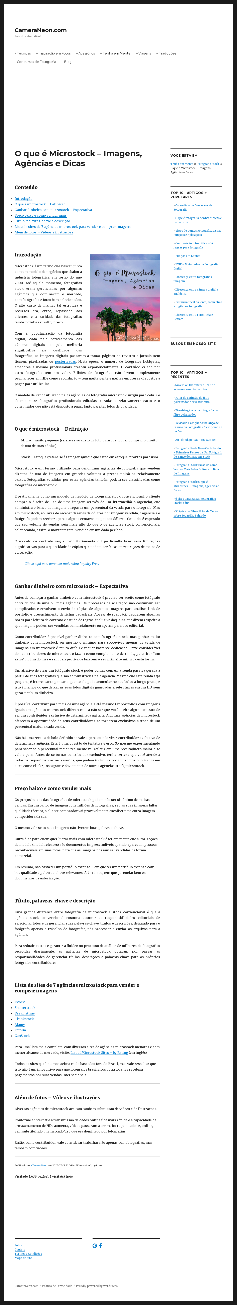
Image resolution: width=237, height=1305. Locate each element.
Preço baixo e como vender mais (41, 215)
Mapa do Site (23, 1258)
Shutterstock (25, 1008)
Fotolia (20, 1030)
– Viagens (143, 53)
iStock (20, 1002)
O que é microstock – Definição (40, 204)
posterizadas (65, 361)
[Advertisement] (119, 119)
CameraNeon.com (41, 30)
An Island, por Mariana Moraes (195, 440)
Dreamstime (25, 1013)
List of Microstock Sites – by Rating (99, 1053)
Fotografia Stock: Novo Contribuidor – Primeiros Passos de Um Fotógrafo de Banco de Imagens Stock (197, 452)
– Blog (67, 62)
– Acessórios (85, 53)
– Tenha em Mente (115, 53)
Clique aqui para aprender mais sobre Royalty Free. (62, 564)
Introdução (23, 199)
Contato (20, 1249)
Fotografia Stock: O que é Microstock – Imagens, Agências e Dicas (196, 486)
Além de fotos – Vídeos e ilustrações (44, 232)
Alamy (20, 1024)
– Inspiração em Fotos (53, 53)
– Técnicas (23, 53)
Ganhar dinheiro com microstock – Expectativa (53, 210)
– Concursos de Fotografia (35, 62)
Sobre (18, 1245)
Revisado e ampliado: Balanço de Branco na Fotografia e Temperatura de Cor (197, 427)
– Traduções (166, 53)
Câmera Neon (39, 1165)
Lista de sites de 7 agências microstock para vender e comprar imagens (73, 227)
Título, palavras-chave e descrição (42, 221)
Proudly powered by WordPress (97, 1286)
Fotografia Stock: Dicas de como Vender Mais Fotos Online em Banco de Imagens (197, 469)
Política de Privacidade (57, 1286)
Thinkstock (24, 1019)
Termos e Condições (28, 1254)
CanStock (22, 1036)
